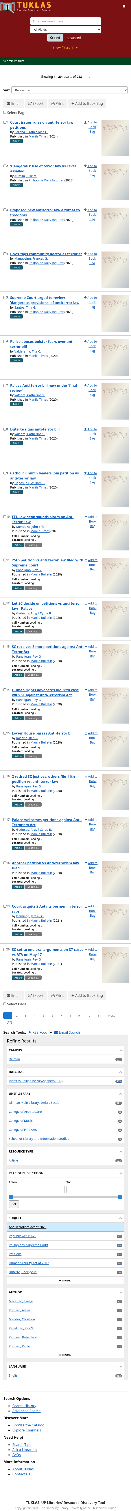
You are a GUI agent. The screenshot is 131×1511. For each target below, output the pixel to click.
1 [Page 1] (8, 1015)
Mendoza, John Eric (30, 527)
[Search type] (65, 29)
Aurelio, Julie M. (25, 176)
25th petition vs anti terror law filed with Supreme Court (47, 563)
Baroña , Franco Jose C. (31, 132)
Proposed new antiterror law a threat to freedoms (45, 212)
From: (13, 1182)
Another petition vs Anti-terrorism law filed (45, 865)
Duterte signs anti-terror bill (35, 429)
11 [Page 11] (99, 1015)
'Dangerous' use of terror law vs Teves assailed (43, 169)
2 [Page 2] (16, 1015)
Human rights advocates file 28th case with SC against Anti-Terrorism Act (45, 692)
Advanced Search (26, 1410)
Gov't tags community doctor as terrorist (46, 254)
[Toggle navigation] (124, 6)
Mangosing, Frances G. (31, 258)
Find (55, 38)
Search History (24, 1405)
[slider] (11, 1197)
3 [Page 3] (25, 1015)
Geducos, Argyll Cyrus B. (34, 613)
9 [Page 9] (79, 1015)
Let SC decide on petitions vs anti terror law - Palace (46, 606)
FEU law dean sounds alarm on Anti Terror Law (43, 519)
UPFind (11, 6)
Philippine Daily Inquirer (46, 180)
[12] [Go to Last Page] (9, 1022)
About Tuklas (23, 1469)
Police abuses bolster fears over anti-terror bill (42, 344)
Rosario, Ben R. (27, 738)
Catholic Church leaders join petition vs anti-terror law (44, 476)
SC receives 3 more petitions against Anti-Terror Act (48, 649)
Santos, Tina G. (25, 307)
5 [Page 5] (43, 1015)
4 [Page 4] (34, 1015)
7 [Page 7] (61, 1015)
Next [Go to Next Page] (112, 1015)
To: (68, 1182)
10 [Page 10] (88, 1015)
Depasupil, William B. (29, 483)
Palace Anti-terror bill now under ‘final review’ (43, 388)
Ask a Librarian (24, 1449)
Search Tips (21, 1444)
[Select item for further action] (4, 122)
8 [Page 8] (70, 1015)
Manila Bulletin (41, 574)
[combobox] (65, 21)
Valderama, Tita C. (27, 351)
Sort (6, 90)
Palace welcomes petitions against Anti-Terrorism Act (47, 822)
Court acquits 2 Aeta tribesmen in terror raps (47, 909)
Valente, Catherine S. (29, 395)
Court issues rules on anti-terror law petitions (41, 125)
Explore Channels (26, 1430)
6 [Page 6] (52, 1015)
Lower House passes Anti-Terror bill (43, 733)
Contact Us (21, 1474)
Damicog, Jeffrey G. (30, 916)
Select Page (16, 112)
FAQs (16, 1454)
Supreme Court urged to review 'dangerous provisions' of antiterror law (44, 300)
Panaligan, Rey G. (28, 570)
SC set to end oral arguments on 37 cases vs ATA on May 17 (47, 952)
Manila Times (38, 136)
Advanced (74, 38)
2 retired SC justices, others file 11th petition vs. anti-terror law (43, 779)
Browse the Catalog (28, 1425)
